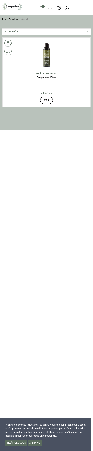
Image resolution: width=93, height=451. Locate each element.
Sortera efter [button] (12, 31)
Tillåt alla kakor (16, 443)
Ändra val (34, 443)
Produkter (13, 19)
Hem (4, 19)
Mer (46, 100)
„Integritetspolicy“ (49, 435)
